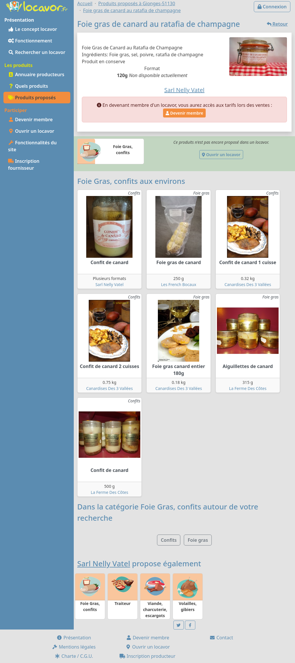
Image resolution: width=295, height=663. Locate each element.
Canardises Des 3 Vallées (247, 284)
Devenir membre (30, 119)
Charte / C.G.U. (73, 656)
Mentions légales (74, 647)
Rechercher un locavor (36, 52)
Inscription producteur (147, 656)
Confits (169, 540)
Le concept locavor (32, 29)
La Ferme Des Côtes (247, 388)
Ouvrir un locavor (31, 131)
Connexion (272, 6)
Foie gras (198, 540)
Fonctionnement (30, 41)
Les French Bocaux (178, 284)
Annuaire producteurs (36, 74)
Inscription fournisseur (23, 164)
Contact (221, 637)
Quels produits (28, 86)
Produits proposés (32, 97)
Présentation (73, 637)
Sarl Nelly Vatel (109, 284)
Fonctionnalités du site (32, 146)
